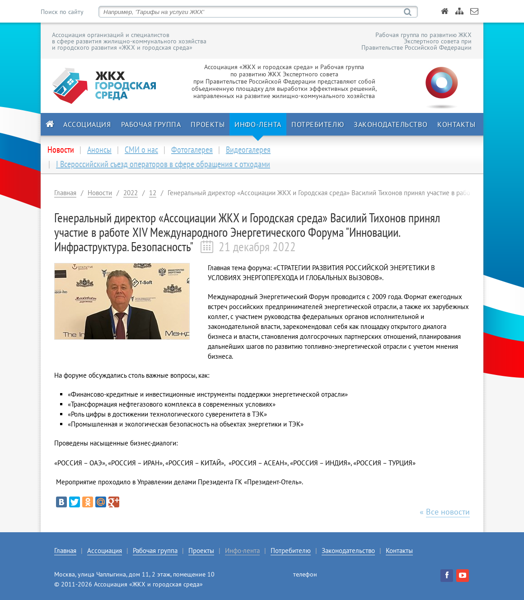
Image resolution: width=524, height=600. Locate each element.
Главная (65, 192)
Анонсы (99, 149)
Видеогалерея (248, 149)
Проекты (208, 124)
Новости (100, 192)
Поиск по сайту (62, 12)
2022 (130, 192)
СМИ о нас (141, 149)
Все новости (448, 511)
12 (152, 192)
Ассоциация (87, 124)
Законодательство (390, 124)
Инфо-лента (257, 124)
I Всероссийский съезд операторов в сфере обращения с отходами (163, 164)
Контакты (456, 124)
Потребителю (317, 124)
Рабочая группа (151, 124)
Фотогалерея (192, 149)
